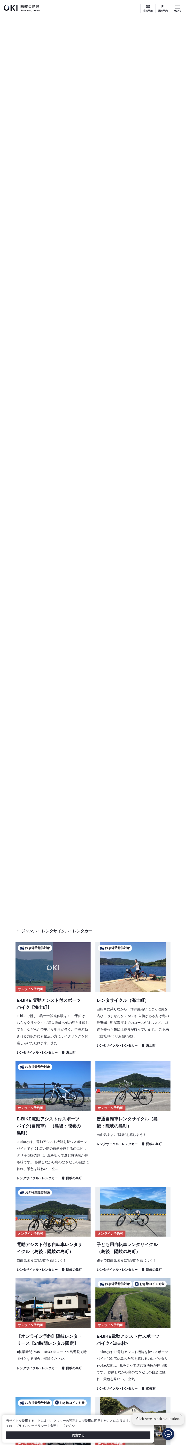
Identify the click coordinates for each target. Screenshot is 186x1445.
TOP (132, 910)
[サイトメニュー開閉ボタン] (177, 8)
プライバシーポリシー (31, 1426)
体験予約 (163, 10)
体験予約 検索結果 (156, 910)
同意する (78, 1435)
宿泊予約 (148, 10)
